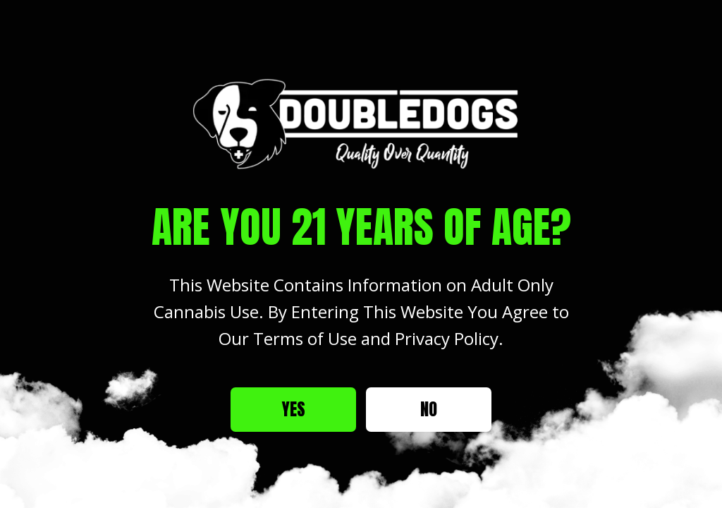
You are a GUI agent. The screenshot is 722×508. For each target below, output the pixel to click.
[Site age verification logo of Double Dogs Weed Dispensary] (361, 123)
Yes (293, 409)
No (428, 409)
